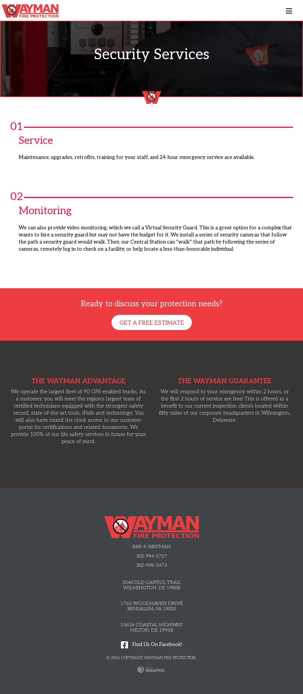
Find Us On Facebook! (151, 645)
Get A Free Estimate (151, 322)
